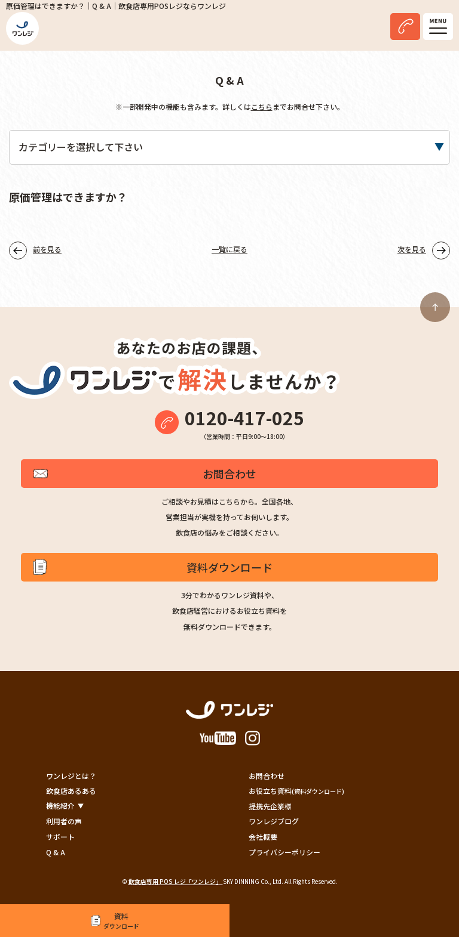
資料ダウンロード (229, 567)
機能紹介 (60, 805)
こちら (262, 106)
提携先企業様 (270, 806)
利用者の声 (64, 821)
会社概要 (263, 836)
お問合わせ (229, 473)
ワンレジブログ (274, 821)
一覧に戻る (229, 249)
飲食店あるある (71, 791)
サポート (60, 836)
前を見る (47, 249)
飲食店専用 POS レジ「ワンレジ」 (175, 881)
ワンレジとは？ (71, 776)
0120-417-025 (244, 417)
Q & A (55, 852)
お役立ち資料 (296, 791)
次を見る (411, 249)
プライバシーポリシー (284, 852)
